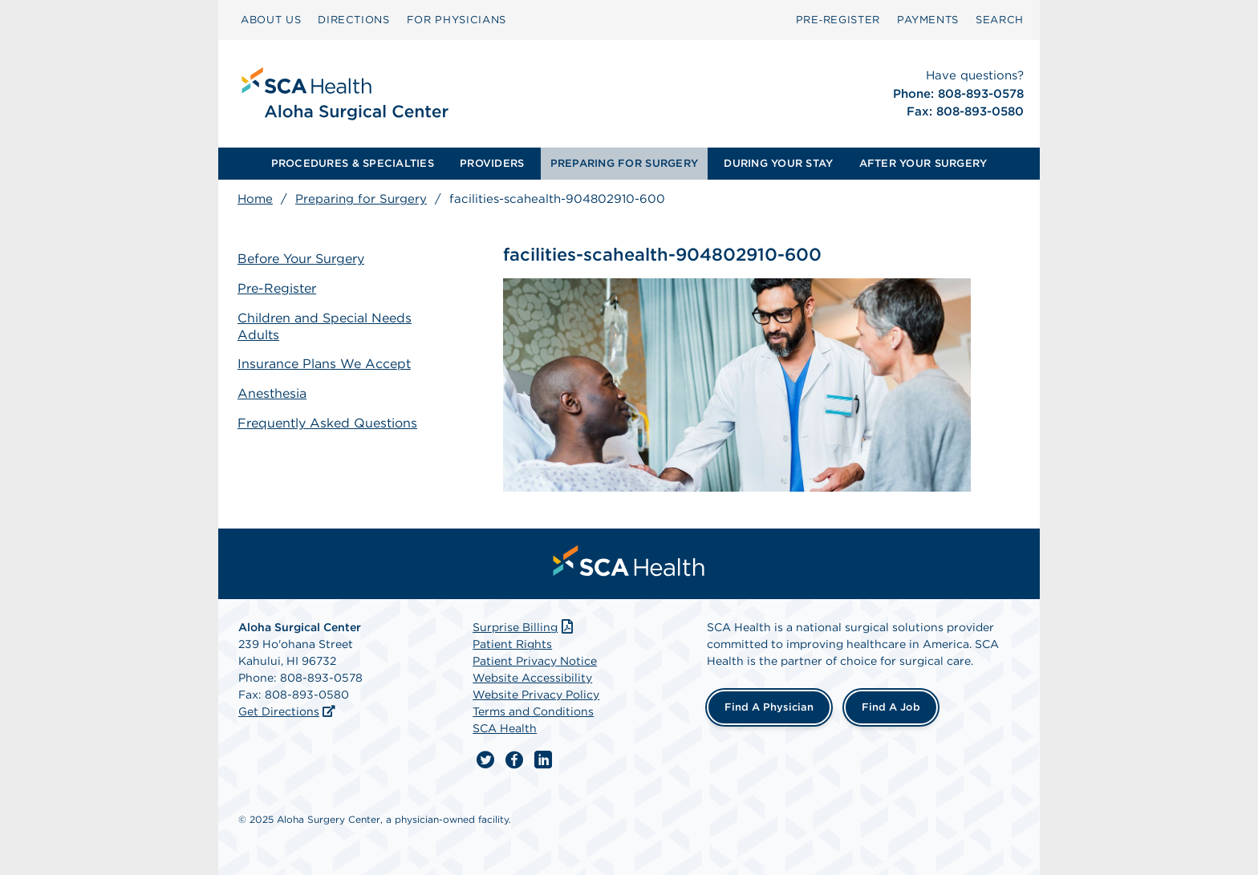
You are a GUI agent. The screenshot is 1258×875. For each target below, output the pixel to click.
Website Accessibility (532, 677)
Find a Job (891, 707)
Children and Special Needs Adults (324, 326)
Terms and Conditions (533, 711)
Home (255, 199)
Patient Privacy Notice (535, 660)
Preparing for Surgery (361, 199)
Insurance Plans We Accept (324, 363)
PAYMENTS (928, 20)
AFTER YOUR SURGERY (923, 163)
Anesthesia (271, 393)
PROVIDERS (492, 163)
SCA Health (505, 728)
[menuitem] (270, 20)
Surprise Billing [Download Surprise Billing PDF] (524, 627)
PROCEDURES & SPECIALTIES (352, 163)
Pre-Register (276, 288)
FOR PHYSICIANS (456, 20)
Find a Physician (769, 707)
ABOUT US (271, 20)
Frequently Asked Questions (327, 423)
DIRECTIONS (354, 20)
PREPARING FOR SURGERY (624, 163)
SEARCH (1000, 20)
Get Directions (278, 711)
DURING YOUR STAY (778, 163)
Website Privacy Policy (536, 694)
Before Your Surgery (300, 258)
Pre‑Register (838, 20)
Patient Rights (512, 644)
